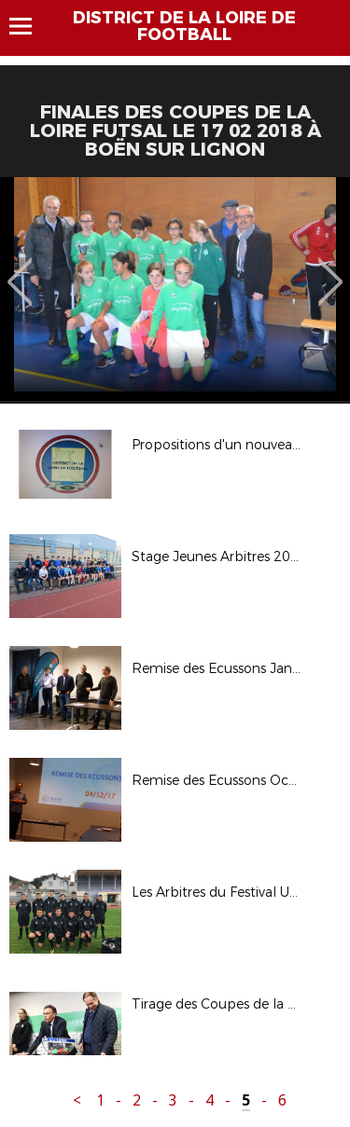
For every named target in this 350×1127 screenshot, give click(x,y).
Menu (29, 26)
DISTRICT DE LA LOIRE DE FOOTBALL (184, 26)
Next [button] (331, 268)
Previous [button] (20, 268)
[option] (175, 289)
